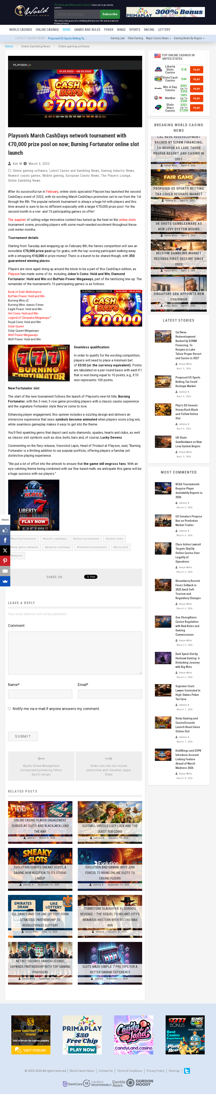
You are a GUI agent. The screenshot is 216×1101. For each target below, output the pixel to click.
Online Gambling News (24, 181)
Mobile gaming (53, 176)
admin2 (31, 844)
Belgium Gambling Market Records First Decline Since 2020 (179, 259)
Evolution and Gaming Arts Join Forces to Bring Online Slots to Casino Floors (110, 879)
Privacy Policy (155, 1077)
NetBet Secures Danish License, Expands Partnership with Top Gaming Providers (40, 973)
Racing (149, 30)
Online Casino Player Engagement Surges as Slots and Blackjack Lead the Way (40, 832)
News (67, 30)
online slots (127, 220)
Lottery (164, 30)
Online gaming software (30, 171)
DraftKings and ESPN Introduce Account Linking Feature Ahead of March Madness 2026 (188, 759)
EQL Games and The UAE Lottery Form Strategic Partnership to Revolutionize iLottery (40, 926)
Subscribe (109, 14)
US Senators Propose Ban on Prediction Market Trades (188, 521)
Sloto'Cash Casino (170, 79)
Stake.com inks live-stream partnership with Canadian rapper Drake (108, 777)
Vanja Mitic (31, 938)
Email (83, 691)
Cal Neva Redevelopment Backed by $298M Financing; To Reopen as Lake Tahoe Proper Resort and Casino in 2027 (178, 148)
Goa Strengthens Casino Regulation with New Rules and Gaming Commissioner (187, 626)
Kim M (17, 164)
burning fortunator (24, 543)
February (52, 192)
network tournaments (93, 552)
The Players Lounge (115, 176)
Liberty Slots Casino (170, 70)
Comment (16, 630)
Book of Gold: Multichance (25, 292)
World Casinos (20, 30)
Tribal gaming (135, 38)
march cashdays (55, 543)
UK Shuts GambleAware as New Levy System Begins (188, 442)
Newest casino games (24, 176)
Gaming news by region (188, 38)
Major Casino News (157, 38)
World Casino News (82, 1077)
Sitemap (174, 1077)
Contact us (106, 1077)
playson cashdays (58, 552)
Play (196, 70)
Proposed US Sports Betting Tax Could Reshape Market (80, 38)
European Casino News (82, 176)
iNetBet (170, 98)
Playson (14, 274)
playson (17, 560)
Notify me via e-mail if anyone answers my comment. (54, 715)
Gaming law (117, 38)
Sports (134, 30)
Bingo (121, 30)
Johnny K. (99, 844)
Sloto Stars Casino (170, 108)
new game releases (25, 552)
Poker (108, 30)
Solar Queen (16, 326)
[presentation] (36, 729)
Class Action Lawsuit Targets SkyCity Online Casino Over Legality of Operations (188, 553)
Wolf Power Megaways (23, 335)
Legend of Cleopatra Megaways (28, 317)
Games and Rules (87, 30)
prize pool (121, 552)
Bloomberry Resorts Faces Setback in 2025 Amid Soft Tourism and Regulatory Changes (188, 590)
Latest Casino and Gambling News (74, 171)
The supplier (17, 220)
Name (14, 691)
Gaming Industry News (117, 171)
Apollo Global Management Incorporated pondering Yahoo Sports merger (41, 777)
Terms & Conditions (129, 1077)
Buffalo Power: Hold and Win (26, 296)
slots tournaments (87, 543)
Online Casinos (47, 30)
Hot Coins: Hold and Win (23, 313)
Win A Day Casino (170, 89)
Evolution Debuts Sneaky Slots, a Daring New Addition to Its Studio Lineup (40, 879)
